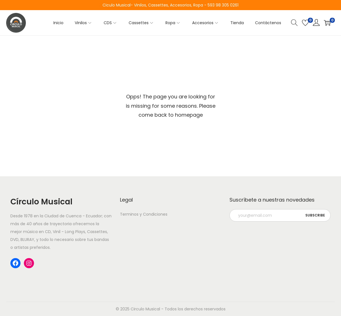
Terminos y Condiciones (143, 214)
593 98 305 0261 (223, 5)
